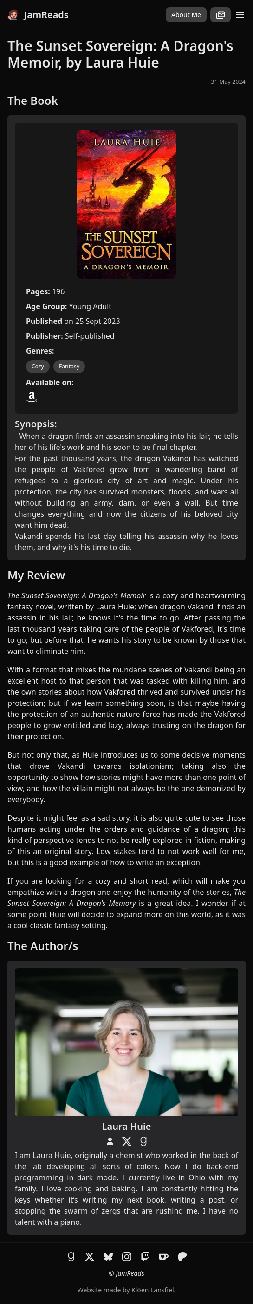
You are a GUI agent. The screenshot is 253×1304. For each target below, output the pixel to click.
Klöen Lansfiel (152, 1289)
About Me (186, 14)
